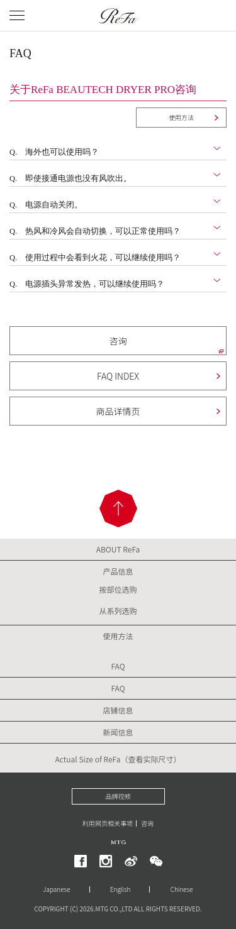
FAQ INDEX (118, 376)
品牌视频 (118, 796)
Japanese (56, 889)
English (120, 889)
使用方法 (181, 117)
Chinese (182, 889)
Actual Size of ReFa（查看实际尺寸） (118, 759)
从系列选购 (118, 610)
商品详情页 (118, 411)
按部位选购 (118, 589)
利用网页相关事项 (107, 823)
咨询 (118, 340)
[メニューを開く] (17, 15)
